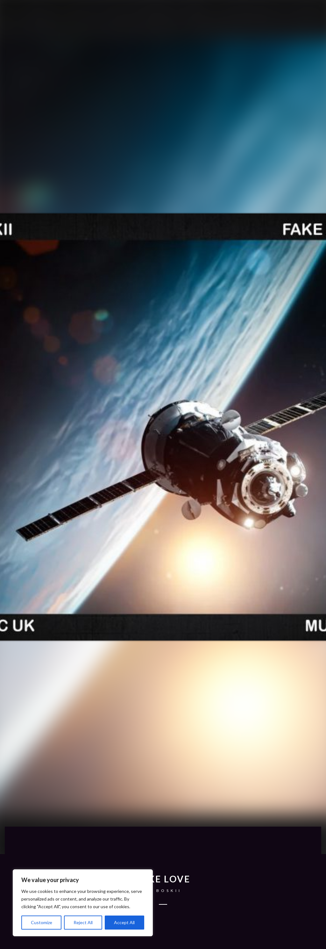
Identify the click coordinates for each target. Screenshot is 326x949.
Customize (41, 922)
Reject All (83, 922)
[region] (83, 902)
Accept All (124, 922)
